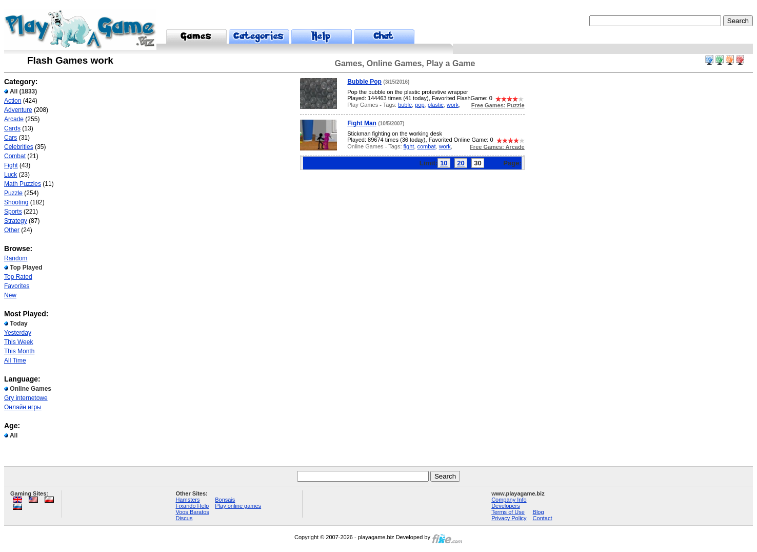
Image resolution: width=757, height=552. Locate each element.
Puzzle (13, 193)
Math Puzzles (22, 183)
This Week (18, 342)
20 (460, 163)
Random (15, 258)
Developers (505, 506)
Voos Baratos (192, 512)
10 (443, 163)
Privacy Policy (508, 518)
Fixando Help (192, 506)
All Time (15, 360)
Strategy (15, 220)
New (10, 295)
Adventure (18, 109)
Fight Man (361, 123)
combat (426, 146)
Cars (10, 137)
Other (11, 230)
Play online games (238, 506)
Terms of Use (508, 512)
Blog (538, 512)
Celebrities (18, 146)
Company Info (508, 500)
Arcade (14, 119)
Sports (13, 211)
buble (405, 105)
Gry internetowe (26, 398)
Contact (542, 518)
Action (12, 100)
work (453, 105)
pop (419, 105)
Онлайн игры (23, 407)
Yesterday (17, 332)
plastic (436, 105)
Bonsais (225, 500)
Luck (10, 174)
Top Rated (18, 276)
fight (409, 146)
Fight (11, 165)
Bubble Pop (364, 81)
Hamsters (187, 500)
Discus (183, 518)
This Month (19, 351)
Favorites (16, 286)
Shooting (16, 202)
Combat (15, 156)
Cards (12, 128)
